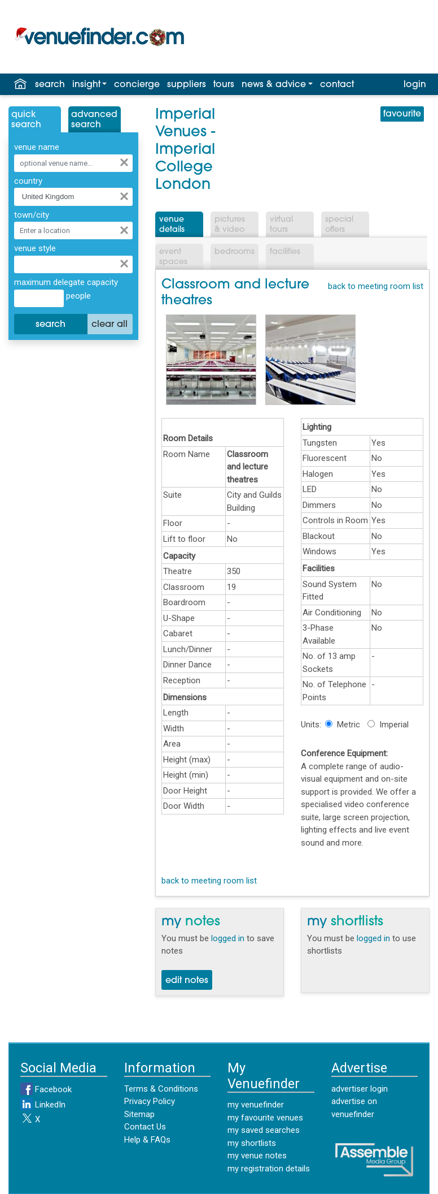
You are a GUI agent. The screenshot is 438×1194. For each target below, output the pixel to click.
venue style (35, 248)
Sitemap (139, 1114)
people (77, 296)
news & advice (274, 84)
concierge (137, 84)
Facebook (46, 1089)
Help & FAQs (147, 1140)
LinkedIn (42, 1105)
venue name (36, 147)
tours (223, 84)
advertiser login (359, 1089)
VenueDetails (172, 224)
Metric (348, 724)
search (50, 84)
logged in (227, 938)
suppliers (186, 84)
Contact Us (145, 1127)
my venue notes (257, 1155)
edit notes (186, 980)
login (415, 84)
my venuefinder (255, 1105)
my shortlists (251, 1143)
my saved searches (263, 1130)
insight (86, 84)
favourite (402, 114)
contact (337, 84)
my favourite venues (265, 1118)
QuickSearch (26, 120)
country (28, 181)
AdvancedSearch (94, 120)
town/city (31, 215)
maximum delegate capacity (66, 282)
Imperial (394, 724)
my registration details (268, 1168)
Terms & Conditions (161, 1089)
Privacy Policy (149, 1101)
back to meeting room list (375, 286)
